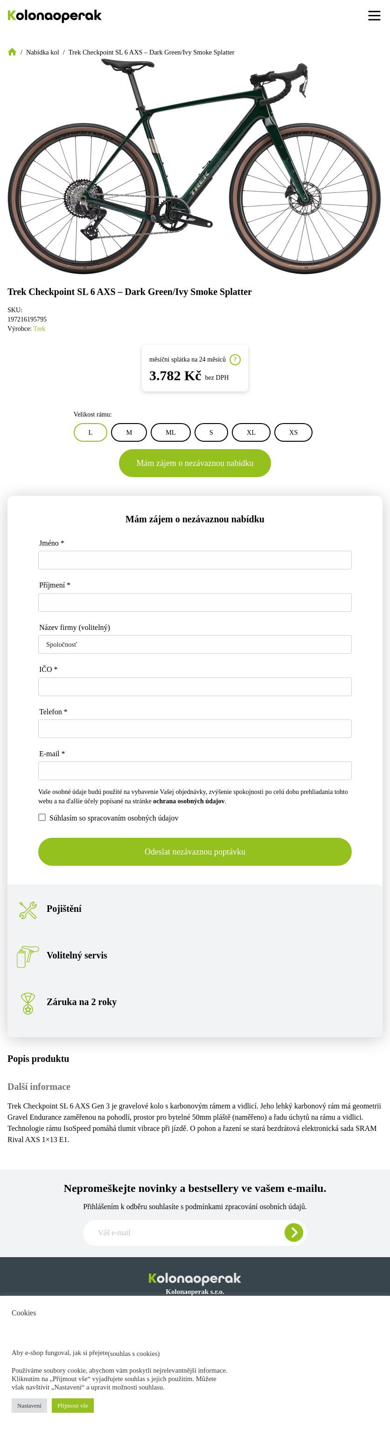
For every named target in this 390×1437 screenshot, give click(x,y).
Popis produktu (38, 1059)
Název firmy (74, 627)
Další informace (38, 1086)
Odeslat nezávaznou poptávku (195, 851)
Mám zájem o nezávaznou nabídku (195, 463)
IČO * (48, 669)
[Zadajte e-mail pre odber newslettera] (194, 1233)
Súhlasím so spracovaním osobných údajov (108, 818)
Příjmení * (54, 585)
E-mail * (52, 754)
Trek (39, 328)
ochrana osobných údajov (188, 801)
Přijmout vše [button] (72, 1405)
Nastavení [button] (29, 1405)
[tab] (195, 1058)
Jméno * (51, 543)
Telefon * (53, 712)
